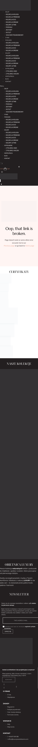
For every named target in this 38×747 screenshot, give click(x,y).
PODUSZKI (8, 40)
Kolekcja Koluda (12, 14)
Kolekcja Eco (11, 19)
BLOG (7, 79)
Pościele (9, 27)
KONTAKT (8, 81)
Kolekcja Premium (13, 17)
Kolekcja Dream (12, 22)
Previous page (9, 246)
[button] (19, 86)
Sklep (7, 12)
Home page (29, 246)
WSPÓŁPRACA (9, 76)
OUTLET (8, 32)
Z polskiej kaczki (12, 74)
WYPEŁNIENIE (9, 68)
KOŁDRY (7, 53)
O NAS (7, 37)
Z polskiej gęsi (11, 71)
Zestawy (9, 30)
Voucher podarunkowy (14, 35)
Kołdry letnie (11, 25)
